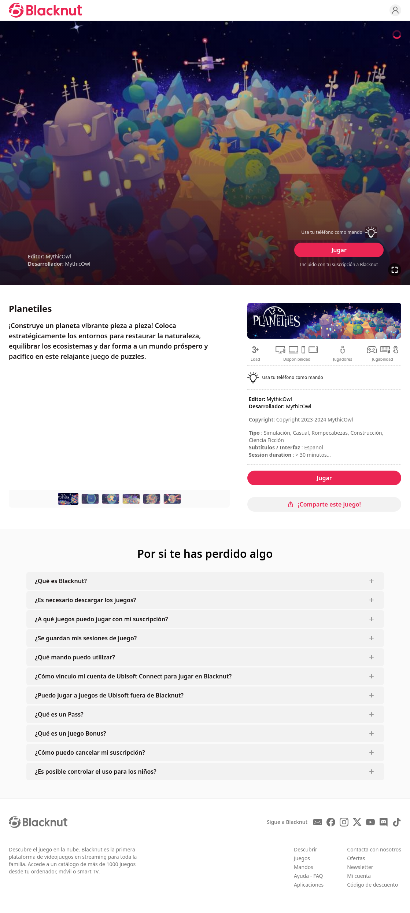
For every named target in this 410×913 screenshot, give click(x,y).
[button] (339, 232)
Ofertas (356, 858)
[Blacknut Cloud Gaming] (45, 10)
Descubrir (305, 849)
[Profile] (395, 10)
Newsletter (360, 867)
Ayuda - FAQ (308, 875)
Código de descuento (372, 884)
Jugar (338, 250)
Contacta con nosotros (374, 849)
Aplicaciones (309, 884)
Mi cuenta (359, 875)
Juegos (302, 858)
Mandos (303, 867)
